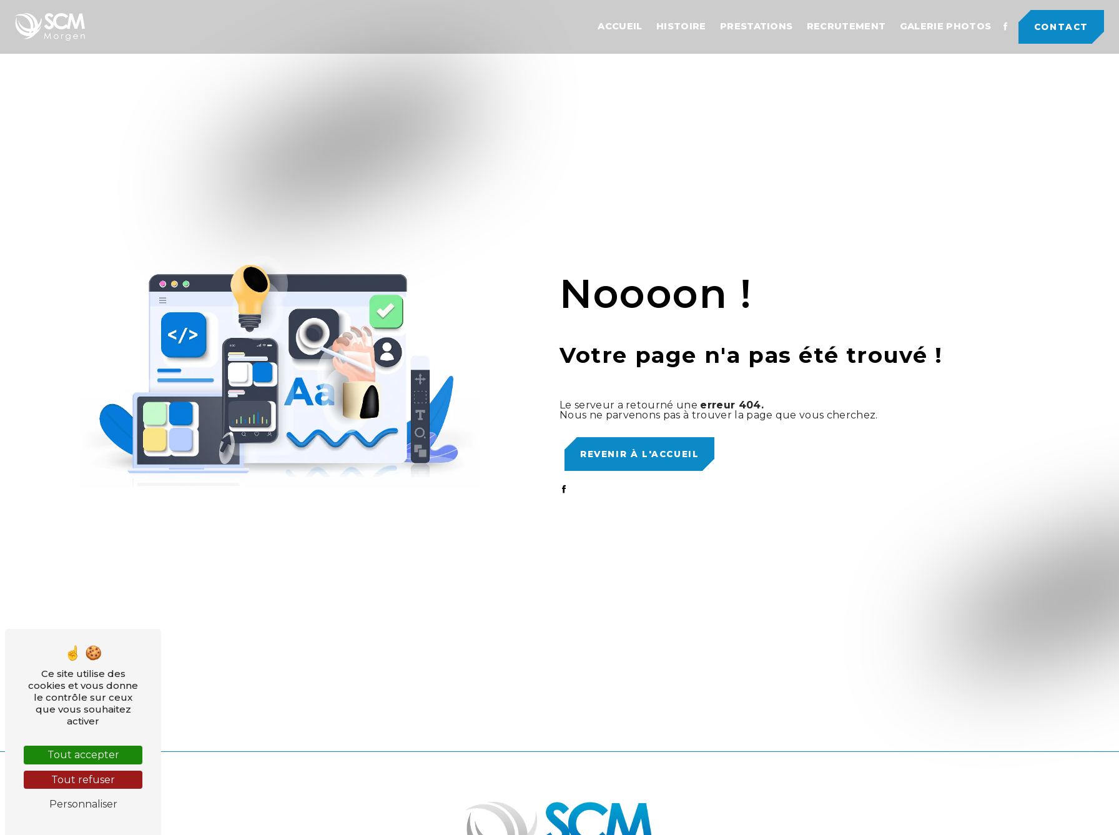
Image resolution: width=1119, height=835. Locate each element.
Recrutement (846, 26)
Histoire (681, 26)
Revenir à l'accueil (639, 454)
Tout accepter (83, 755)
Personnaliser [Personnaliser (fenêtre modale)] (83, 804)
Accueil (620, 26)
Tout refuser (83, 780)
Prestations (756, 26)
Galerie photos (945, 26)
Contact (1061, 27)
